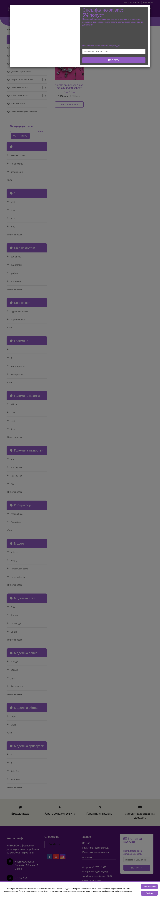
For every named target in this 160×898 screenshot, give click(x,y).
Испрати (114, 60)
